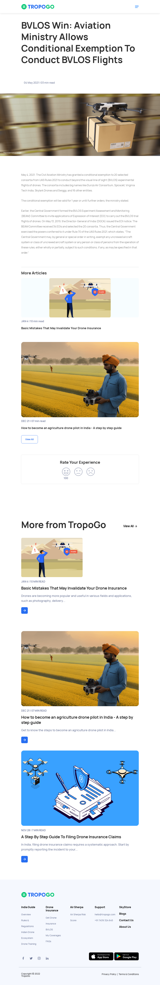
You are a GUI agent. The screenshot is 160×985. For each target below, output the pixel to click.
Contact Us (126, 920)
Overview (26, 914)
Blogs (122, 913)
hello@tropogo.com (105, 914)
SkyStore (125, 907)
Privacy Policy (109, 974)
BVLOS (49, 929)
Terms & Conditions (129, 974)
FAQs (48, 941)
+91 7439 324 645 (104, 920)
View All (29, 439)
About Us (125, 927)
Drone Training (28, 943)
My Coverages (53, 935)
